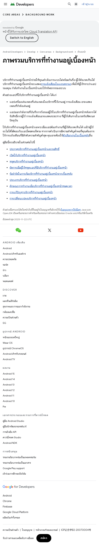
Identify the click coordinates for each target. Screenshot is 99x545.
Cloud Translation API (43, 31)
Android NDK (10, 442)
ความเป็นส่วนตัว (11, 317)
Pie (4, 406)
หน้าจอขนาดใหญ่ (11, 337)
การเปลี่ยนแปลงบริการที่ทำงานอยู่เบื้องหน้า (33, 198)
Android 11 (8, 395)
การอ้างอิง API (9, 431)
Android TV (9, 359)
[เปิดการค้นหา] (69, 4)
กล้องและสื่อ (9, 312)
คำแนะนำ (82, 51)
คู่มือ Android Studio (13, 420)
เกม (5, 295)
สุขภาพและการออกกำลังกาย (16, 306)
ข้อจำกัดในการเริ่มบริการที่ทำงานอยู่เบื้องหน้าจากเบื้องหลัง (41, 174)
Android (7, 248)
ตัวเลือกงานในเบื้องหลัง (76, 135)
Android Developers (13, 51)
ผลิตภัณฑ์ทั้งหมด (11, 517)
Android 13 (8, 384)
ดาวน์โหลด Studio (12, 437)
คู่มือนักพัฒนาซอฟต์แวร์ (14, 426)
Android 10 (9, 401)
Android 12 (9, 390)
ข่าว (4, 270)
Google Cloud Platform (15, 512)
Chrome (7, 501)
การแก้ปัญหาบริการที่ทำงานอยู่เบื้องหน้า (31, 192)
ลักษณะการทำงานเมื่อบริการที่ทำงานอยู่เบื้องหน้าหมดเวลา (41, 186)
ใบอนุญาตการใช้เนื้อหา (71, 209)
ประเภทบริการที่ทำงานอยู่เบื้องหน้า (28, 180)
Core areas (11, 14)
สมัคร (43, 538)
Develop (31, 51)
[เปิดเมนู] (5, 4)
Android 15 (9, 373)
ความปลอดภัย (9, 259)
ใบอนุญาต (27, 530)
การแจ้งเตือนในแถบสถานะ (56, 84)
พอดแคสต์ (8, 281)
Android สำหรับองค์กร (14, 253)
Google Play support (14, 468)
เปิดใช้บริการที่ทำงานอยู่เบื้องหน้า (28, 155)
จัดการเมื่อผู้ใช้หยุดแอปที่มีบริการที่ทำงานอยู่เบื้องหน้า (38, 167)
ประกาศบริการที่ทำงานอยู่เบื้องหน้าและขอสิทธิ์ (34, 149)
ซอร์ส (5, 264)
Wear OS (8, 342)
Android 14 (9, 379)
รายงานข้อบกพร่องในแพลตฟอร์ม (19, 457)
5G (4, 322)
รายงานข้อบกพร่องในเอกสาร (17, 462)
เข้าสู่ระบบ (88, 4)
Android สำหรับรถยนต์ (14, 353)
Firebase (7, 506)
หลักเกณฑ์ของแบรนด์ (47, 530)
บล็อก (6, 275)
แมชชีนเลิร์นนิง (10, 301)
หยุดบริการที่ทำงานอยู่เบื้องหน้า (27, 161)
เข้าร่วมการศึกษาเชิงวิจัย (14, 473)
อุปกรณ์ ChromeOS (13, 348)
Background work (40, 14)
